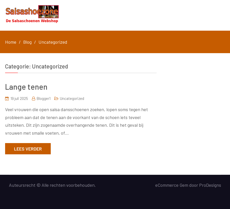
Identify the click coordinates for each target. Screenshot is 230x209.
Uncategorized (72, 98)
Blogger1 (43, 98)
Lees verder (28, 149)
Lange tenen (26, 86)
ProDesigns (210, 185)
